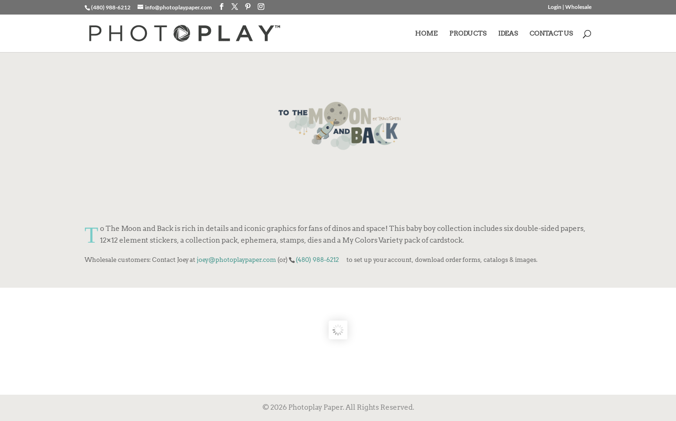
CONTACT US (551, 33)
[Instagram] (261, 6)
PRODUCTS (467, 33)
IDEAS (508, 33)
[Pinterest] (248, 6)
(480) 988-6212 (317, 259)
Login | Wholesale (570, 7)
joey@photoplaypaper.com (236, 259)
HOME (426, 33)
